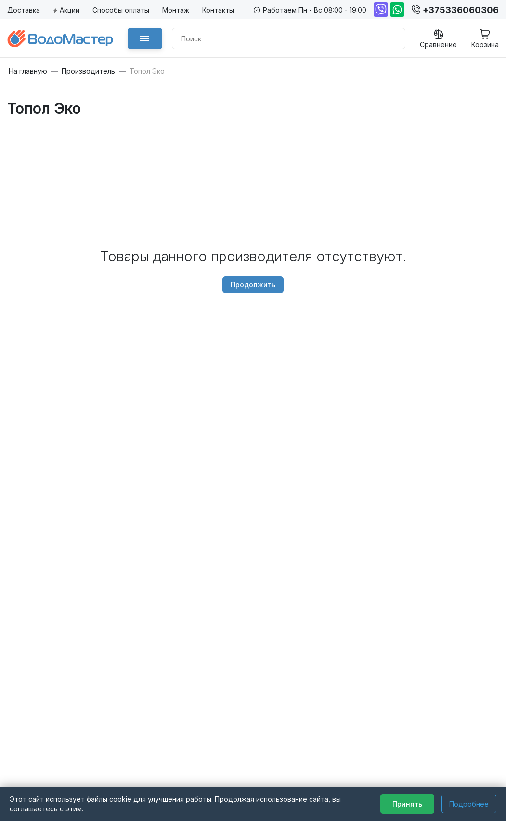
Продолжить (253, 285)
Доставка (23, 10)
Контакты (218, 10)
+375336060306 (455, 10)
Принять (407, 804)
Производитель (88, 71)
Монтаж (175, 10)
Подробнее (469, 804)
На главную (28, 71)
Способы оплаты (120, 10)
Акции (66, 10)
